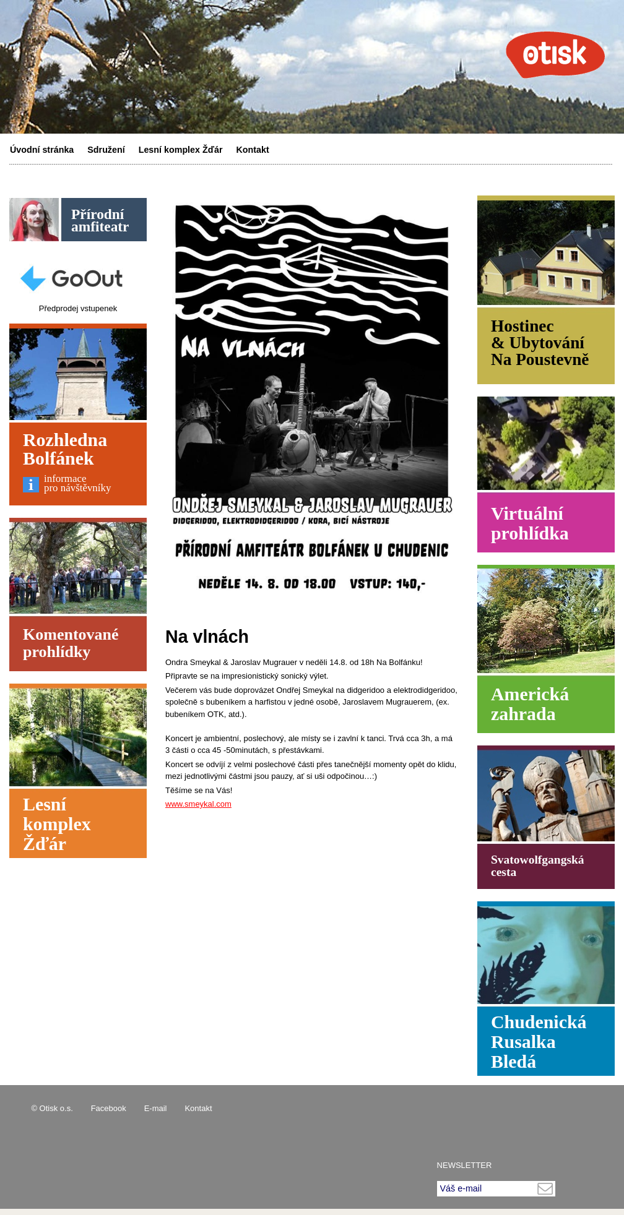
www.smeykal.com (198, 804)
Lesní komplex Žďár (181, 150)
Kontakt (252, 150)
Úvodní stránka (42, 150)
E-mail (155, 1108)
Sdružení (105, 150)
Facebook (108, 1108)
